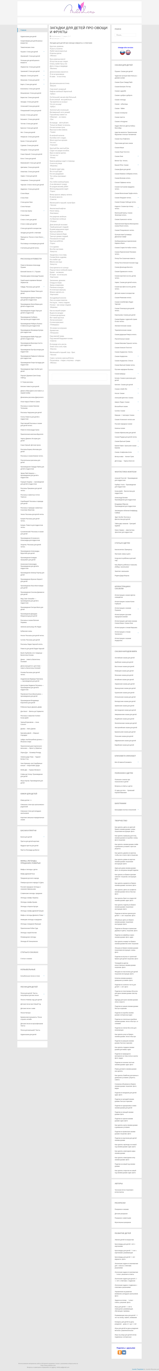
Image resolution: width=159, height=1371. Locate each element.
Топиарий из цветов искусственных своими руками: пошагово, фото (125, 965)
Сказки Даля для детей (122, 169)
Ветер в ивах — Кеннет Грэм (124, 456)
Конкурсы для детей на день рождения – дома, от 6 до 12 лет (126, 1323)
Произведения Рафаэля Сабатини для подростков (32, 357)
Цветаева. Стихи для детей (30, 167)
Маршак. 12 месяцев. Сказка (124, 415)
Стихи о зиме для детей (29, 224)
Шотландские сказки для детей (125, 710)
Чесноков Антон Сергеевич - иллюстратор (124, 1191)
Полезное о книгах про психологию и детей (122, 781)
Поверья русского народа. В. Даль (32, 882)
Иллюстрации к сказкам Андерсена (123, 639)
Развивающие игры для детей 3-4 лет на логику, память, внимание (126, 1316)
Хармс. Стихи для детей (29, 176)
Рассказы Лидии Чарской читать (32, 644)
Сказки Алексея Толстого (123, 347)
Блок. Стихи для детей (28, 158)
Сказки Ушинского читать (123, 219)
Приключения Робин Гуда (29, 928)
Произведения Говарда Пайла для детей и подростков (32, 468)
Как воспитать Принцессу (123, 549)
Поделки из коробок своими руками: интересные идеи (124, 1014)
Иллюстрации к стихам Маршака (126, 627)
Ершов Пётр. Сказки (121, 165)
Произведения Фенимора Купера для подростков (32, 331)
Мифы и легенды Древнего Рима (32, 915)
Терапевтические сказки (123, 330)
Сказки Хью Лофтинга (122, 139)
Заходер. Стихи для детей (29, 102)
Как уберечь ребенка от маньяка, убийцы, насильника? (126, 566)
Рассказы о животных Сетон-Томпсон (30, 496)
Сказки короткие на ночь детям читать (125, 277)
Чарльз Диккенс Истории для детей (30, 440)
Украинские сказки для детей (125, 684)
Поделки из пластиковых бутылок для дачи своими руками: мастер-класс (126, 993)
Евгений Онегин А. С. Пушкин (30, 271)
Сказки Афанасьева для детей (125, 432)
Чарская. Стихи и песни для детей (32, 185)
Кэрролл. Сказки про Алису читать (124, 207)
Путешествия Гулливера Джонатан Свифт (123, 236)
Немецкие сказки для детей (124, 671)
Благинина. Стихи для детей (30, 89)
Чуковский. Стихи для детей (30, 71)
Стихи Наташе (25, 206)
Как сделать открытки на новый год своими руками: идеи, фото (125, 1172)
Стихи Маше (25, 193)
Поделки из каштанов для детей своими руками (126, 1139)
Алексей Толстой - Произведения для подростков (126, 479)
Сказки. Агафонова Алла (123, 452)
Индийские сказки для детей (124, 719)
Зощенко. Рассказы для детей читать (31, 546)
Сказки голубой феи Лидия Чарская (124, 303)
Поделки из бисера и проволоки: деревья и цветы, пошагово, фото (126, 929)
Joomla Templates (137, 1369)
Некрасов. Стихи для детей (30, 137)
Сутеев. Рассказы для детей (30, 640)
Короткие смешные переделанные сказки (32, 819)
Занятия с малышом (122, 571)
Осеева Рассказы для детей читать (30, 673)
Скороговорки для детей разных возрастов (31, 42)
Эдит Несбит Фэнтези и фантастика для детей (123, 518)
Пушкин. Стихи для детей (29, 52)
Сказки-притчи (120, 117)
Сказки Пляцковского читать (124, 230)
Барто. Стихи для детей (29, 84)
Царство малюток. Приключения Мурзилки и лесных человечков (126, 133)
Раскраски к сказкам (122, 1209)
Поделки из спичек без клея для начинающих (125, 1029)
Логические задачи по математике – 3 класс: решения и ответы (126, 1273)
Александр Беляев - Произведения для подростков (125, 499)
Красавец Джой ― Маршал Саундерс (30, 734)
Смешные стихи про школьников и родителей (32, 806)
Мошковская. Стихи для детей (31, 93)
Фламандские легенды (28, 937)
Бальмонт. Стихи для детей (30, 119)
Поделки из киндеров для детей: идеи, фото (126, 1094)
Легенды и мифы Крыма (29, 902)
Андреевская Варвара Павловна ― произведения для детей (32, 680)
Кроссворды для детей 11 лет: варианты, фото (125, 1258)
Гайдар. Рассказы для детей (30, 287)
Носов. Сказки (119, 393)
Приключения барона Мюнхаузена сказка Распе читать (126, 225)
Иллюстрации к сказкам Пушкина (123, 609)
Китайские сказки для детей (124, 679)
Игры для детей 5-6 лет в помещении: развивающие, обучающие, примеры (124, 1309)
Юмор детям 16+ (26, 800)
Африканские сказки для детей (125, 740)
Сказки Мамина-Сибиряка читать (126, 174)
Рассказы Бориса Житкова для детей (31, 450)
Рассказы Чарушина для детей (31, 412)
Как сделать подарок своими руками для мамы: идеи (124, 1048)
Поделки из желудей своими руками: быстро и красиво (124, 1100)
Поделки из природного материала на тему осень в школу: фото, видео (126, 1056)
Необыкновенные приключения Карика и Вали (125, 242)
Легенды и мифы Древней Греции (32, 911)
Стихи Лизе (24, 198)
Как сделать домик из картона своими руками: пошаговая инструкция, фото (125, 861)
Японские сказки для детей (124, 675)
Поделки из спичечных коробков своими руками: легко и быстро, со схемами (126, 1021)
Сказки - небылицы (121, 104)
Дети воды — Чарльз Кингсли (124, 461)
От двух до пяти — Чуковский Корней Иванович (124, 791)
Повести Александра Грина (30, 430)
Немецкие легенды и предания (31, 919)
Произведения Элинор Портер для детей (32, 574)
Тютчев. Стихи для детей (29, 123)
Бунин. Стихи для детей (29, 141)
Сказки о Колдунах (121, 121)
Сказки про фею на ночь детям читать (125, 288)
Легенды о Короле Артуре (29, 906)
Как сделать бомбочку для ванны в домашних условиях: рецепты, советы (126, 1077)
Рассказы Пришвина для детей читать (31, 489)
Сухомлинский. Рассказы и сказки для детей (32, 533)
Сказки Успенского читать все (125, 419)
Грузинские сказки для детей (124, 692)
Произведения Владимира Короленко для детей (30, 701)
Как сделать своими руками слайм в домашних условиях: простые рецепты (126, 846)
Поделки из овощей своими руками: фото (124, 1113)
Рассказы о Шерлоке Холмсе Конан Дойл (30, 717)
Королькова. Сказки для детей (125, 315)
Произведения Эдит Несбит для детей (31, 370)
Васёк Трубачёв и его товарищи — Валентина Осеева (32, 654)
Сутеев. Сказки (120, 411)
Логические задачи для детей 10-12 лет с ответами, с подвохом (126, 1280)
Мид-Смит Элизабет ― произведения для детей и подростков (30, 601)
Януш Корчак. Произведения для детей (32, 782)
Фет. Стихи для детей (28, 132)
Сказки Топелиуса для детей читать (124, 309)
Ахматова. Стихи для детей (30, 171)
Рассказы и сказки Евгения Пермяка (30, 621)
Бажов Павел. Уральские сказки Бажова (125, 447)
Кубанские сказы (26, 631)
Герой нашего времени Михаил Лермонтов (31, 281)
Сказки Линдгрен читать (123, 198)
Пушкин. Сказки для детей (124, 71)
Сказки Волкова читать (122, 178)
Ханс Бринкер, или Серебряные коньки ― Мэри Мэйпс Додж (31, 764)
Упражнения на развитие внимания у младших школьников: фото (126, 1294)
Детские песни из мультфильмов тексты (32, 1025)
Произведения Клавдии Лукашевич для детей (29, 559)
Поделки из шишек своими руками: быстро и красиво (126, 1007)
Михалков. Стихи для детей (30, 80)
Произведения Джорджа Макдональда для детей (29, 615)
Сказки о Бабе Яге (121, 389)
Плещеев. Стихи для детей (30, 150)
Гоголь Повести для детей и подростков (30, 418)
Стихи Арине (25, 215)
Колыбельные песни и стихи (30, 976)
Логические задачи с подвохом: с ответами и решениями (126, 1286)
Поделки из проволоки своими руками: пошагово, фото (125, 1133)
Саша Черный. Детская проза (31, 445)
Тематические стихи (27, 47)
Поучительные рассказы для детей (30, 461)
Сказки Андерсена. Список (124, 361)
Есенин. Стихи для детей (29, 115)
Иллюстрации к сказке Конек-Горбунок (125, 603)
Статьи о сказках (26, 958)
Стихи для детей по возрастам (31, 228)
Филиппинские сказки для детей (126, 723)
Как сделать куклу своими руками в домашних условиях (126, 1126)
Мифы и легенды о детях (29, 869)
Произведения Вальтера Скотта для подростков (31, 344)
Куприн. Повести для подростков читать (32, 526)
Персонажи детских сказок (124, 143)
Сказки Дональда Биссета (123, 267)
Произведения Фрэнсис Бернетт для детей (32, 580)
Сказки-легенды (120, 100)
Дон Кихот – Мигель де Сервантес (32, 711)
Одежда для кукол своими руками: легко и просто (126, 1001)
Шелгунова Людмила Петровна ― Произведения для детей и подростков (32, 687)
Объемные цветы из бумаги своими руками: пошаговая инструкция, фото (124, 922)
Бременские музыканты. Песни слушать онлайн (31, 1018)
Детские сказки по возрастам (124, 293)
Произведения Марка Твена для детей (32, 292)
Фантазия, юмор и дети (122, 554)
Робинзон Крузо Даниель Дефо (31, 707)
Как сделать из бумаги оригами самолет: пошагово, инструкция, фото (125, 877)
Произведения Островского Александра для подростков (30, 539)
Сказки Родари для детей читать (126, 437)
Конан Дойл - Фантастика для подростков (125, 492)
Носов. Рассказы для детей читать (32, 635)
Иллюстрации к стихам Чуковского (122, 633)
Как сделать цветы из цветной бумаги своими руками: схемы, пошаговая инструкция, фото (125, 829)
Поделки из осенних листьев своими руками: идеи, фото (124, 1063)
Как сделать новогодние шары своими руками (125, 1152)
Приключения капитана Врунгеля (32, 434)
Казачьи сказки (120, 428)
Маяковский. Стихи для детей (31, 163)
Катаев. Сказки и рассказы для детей (125, 379)
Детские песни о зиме (28, 1008)
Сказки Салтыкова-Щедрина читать (124, 188)
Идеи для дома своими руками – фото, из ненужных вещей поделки (126, 869)
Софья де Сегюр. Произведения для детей (32, 775)
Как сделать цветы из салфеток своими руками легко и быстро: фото (125, 892)
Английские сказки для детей (125, 658)
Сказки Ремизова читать (123, 297)
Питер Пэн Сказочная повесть (125, 258)
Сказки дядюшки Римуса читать (125, 334)
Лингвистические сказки (123, 326)
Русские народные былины (124, 369)
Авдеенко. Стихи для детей (30, 189)
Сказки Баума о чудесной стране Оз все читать (126, 320)
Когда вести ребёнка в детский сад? (125, 559)
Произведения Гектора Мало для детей (32, 608)
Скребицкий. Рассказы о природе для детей (32, 502)
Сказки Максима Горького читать (126, 343)
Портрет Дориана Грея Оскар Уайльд (31, 377)
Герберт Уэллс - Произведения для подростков (125, 486)
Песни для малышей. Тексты (30, 1030)
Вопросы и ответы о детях (123, 786)
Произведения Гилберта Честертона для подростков (30, 318)
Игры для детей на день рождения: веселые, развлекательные (126, 1329)
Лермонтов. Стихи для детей (30, 67)
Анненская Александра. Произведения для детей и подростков (30, 566)
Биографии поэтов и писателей (125, 810)
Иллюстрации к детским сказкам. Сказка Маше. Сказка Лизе (126, 622)
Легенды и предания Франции (31, 924)
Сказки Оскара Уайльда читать (125, 202)
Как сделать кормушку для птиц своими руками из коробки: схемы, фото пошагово (126, 838)
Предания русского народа (30, 878)
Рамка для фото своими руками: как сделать (126, 1070)
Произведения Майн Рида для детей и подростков (31, 338)
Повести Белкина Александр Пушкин (30, 266)
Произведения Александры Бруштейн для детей (30, 552)
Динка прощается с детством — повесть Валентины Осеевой (31, 667)
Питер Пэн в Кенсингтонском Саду (126, 263)
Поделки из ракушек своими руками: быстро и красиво (124, 1042)
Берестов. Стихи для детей (30, 97)
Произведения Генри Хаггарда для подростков (32, 364)
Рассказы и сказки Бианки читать (32, 456)
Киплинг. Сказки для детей (124, 384)
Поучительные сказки (122, 339)
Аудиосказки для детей (28, 36)
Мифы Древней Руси (28, 874)
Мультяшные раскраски (123, 1222)
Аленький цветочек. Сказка (124, 398)
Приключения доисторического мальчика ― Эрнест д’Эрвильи (31, 747)
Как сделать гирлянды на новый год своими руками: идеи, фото (125, 1146)
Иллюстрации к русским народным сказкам (123, 616)
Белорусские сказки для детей (125, 701)
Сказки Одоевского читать (124, 271)
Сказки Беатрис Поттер (123, 86)
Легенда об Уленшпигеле (29, 941)
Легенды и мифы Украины (29, 898)
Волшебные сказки (121, 406)
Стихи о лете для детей (29, 219)
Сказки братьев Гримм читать (125, 365)
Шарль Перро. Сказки (122, 402)
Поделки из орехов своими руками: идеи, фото (124, 1120)
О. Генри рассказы (27, 382)
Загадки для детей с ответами (31, 233)
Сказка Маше (119, 147)
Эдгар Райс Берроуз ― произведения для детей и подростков (30, 475)
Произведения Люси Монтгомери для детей (32, 587)
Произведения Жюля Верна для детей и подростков (31, 305)
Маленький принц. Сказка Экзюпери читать (123, 214)
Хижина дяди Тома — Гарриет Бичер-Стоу (31, 758)
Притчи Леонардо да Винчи (30, 850)
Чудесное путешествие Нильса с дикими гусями (126, 77)
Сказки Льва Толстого (122, 152)
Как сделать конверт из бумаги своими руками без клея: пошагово (126, 942)
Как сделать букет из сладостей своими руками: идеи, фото (125, 899)
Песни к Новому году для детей (31, 1000)
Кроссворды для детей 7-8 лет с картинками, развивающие (126, 1252)
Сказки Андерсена (121, 356)
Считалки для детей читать (30, 248)
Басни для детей (26, 837)
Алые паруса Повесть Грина (30, 401)
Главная (23, 30)
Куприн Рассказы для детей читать (30, 520)
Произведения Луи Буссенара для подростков (32, 351)
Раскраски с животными (123, 1218)
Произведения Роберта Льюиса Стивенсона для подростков (31, 325)
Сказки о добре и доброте (123, 95)
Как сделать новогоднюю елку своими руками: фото (125, 1159)
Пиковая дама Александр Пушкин (32, 276)
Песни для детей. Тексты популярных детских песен (30, 994)
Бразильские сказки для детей (125, 732)
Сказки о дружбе (120, 91)
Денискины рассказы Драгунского (32, 397)
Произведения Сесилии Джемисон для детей (32, 593)
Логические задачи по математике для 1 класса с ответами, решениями (126, 1266)
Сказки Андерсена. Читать (124, 352)
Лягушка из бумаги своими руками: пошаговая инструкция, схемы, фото (126, 950)
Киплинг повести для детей (30, 386)
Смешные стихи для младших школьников (31, 812)
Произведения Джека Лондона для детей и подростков (31, 299)
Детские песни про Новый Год (31, 1004)
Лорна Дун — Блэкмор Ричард (31, 752)
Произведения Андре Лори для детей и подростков (31, 312)
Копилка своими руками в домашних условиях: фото (124, 979)
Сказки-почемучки (121, 113)
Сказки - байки (120, 108)
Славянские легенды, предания (31, 893)
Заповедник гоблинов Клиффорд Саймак (126, 512)
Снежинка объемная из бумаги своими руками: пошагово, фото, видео (126, 1086)
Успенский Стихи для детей (30, 106)
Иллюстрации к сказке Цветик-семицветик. (125, 596)
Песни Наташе (26, 1013)
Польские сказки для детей (124, 736)
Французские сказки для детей (125, 688)
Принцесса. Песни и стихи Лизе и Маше (32, 238)
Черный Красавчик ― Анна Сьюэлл (30, 723)
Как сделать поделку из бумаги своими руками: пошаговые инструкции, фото (125, 907)
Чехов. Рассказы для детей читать (32, 514)
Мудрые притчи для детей (29, 845)
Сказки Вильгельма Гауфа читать (126, 193)
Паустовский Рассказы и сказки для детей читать (31, 424)
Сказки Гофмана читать (123, 182)
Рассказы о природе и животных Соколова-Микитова (31, 509)
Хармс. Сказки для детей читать (126, 282)
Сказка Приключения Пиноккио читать (125, 253)
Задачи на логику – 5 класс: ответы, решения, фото (124, 1301)
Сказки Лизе (119, 156)
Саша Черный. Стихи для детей (31, 154)
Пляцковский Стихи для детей (31, 110)
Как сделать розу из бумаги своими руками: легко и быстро (125, 1035)
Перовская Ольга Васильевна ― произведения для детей (32, 695)
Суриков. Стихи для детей (29, 145)
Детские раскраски (121, 1213)
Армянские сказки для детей (124, 706)
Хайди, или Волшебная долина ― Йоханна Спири (32, 741)
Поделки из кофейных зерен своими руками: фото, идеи (124, 936)
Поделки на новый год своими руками (125, 1165)
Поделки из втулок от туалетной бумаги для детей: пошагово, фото (126, 958)
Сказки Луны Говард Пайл (123, 82)
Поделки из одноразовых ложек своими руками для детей (125, 1107)
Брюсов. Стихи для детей (29, 128)
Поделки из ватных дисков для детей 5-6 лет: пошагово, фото (125, 914)
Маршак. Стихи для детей (29, 75)
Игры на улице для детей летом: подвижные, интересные (126, 1336)
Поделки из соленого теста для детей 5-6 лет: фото (125, 986)
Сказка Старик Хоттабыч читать (126, 247)
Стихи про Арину (26, 211)
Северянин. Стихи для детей (30, 180)
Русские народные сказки (123, 424)
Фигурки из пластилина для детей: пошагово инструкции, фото (126, 973)
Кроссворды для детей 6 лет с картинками (125, 1245)
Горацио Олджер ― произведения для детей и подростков (32, 483)
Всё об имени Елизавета (123, 762)
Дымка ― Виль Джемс (28, 729)
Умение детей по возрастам (124, 1240)
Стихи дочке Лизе (27, 202)
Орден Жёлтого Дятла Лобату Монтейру (125, 127)
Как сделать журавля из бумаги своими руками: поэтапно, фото (125, 884)
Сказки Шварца (120, 374)
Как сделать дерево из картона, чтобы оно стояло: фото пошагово (126, 854)
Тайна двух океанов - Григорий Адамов (125, 525)
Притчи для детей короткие (30, 841)
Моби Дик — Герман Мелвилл (31, 770)
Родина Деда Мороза (122, 575)
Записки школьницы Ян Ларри (31, 627)
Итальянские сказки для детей (125, 697)
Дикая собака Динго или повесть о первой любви (32, 392)
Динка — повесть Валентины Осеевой (30, 660)
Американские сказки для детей (126, 714)
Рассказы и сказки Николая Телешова (30, 407)
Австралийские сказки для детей (126, 727)
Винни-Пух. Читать (121, 161)
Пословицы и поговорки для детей (32, 243)
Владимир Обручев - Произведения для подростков (125, 505)
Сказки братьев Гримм (122, 441)
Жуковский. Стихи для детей (30, 56)
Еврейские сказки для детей (124, 745)
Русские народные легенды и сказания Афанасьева (31, 888)
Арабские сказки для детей (124, 662)
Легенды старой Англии (29, 933)
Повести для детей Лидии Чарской (32, 648)
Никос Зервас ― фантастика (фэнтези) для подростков (124, 531)
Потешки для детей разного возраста (30, 61)
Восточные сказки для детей (124, 666)
